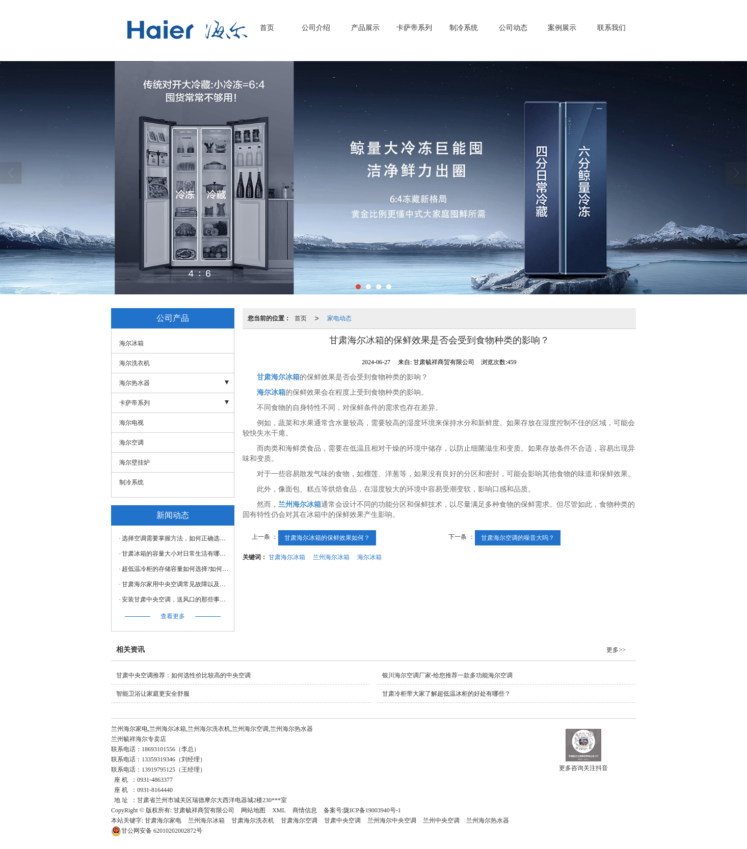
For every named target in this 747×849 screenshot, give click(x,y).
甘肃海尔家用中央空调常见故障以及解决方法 (175, 584)
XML (279, 810)
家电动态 (339, 318)
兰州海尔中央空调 (391, 820)
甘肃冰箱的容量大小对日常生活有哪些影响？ (175, 553)
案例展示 (562, 28)
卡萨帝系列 (414, 28)
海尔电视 (131, 422)
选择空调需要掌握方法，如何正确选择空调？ (175, 538)
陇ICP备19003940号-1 (372, 810)
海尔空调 (131, 442)
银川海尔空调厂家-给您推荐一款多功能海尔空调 (447, 675)
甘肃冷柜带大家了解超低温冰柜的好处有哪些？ (446, 693)
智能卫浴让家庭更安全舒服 (153, 693)
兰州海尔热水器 (487, 820)
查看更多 (173, 616)
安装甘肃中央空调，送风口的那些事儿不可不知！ (175, 599)
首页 (267, 28)
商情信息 (304, 810)
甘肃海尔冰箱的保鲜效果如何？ (327, 537)
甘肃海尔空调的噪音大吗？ (517, 537)
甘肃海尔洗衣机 (252, 820)
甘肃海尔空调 (299, 820)
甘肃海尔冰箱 (287, 557)
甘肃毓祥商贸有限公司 (203, 810)
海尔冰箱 (369, 557)
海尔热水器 (134, 383)
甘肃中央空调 (342, 820)
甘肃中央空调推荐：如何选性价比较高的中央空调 (183, 675)
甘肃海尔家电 (163, 820)
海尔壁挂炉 (134, 462)
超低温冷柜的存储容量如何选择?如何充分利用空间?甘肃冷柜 (175, 568)
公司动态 (513, 28)
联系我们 (611, 28)
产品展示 (365, 28)
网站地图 (253, 810)
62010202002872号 (156, 830)
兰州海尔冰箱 (331, 557)
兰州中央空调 (441, 820)
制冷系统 (463, 28)
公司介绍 (316, 28)
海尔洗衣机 (134, 363)
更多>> (616, 649)
